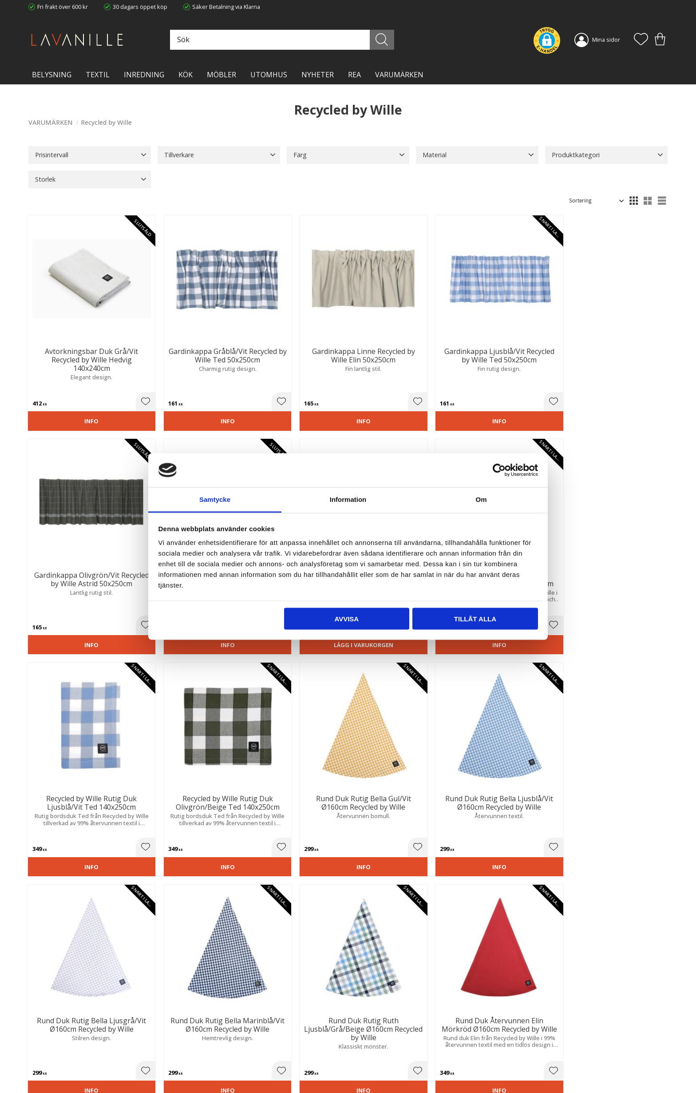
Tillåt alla (475, 618)
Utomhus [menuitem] (268, 74)
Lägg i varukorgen (78, 604)
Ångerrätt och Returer (221, 1032)
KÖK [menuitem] (185, 74)
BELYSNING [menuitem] (51, 74)
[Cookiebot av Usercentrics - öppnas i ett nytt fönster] (499, 470)
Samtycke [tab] (214, 499)
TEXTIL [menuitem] (98, 74)
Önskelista (369, 1074)
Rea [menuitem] (354, 74)
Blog (197, 1060)
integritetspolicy (571, 921)
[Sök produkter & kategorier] (291, 40)
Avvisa (346, 618)
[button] (641, 40)
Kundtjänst (369, 1023)
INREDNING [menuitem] (144, 74)
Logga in (365, 1065)
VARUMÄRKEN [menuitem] (399, 74)
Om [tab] (480, 499)
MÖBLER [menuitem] (221, 74)
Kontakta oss (209, 1050)
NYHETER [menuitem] (317, 74)
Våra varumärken (214, 1069)
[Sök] (388, 40)
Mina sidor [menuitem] (606, 40)
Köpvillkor (367, 1032)
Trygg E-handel (211, 1023)
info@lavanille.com (73, 1057)
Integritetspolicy (213, 1041)
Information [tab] (348, 499)
